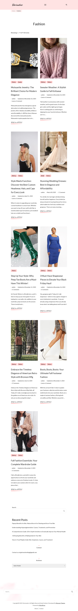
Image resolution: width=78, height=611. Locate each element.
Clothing (43, 82)
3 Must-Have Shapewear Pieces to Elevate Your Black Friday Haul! (53, 280)
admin (13, 99)
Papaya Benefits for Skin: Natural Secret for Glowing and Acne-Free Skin (33, 523)
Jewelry (19, 82)
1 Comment (61, 192)
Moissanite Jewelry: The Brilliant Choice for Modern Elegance (24, 91)
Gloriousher (17, 5)
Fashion (14, 82)
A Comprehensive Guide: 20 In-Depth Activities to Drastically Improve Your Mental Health (39, 531)
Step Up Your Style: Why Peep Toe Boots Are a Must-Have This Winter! (24, 280)
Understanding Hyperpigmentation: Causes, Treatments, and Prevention (33, 527)
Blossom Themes (60, 603)
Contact (41, 608)
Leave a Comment (17, 101)
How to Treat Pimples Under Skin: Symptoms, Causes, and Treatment (32, 540)
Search (14, 507)
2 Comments (15, 289)
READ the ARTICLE (16, 122)
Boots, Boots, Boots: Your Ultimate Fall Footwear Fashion (52, 373)
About (36, 608)
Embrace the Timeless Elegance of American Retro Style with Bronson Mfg (24, 373)
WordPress (42, 605)
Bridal (42, 176)
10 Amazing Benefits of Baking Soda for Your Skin (26, 536)
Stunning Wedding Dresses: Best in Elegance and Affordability (53, 185)
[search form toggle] (66, 5)
